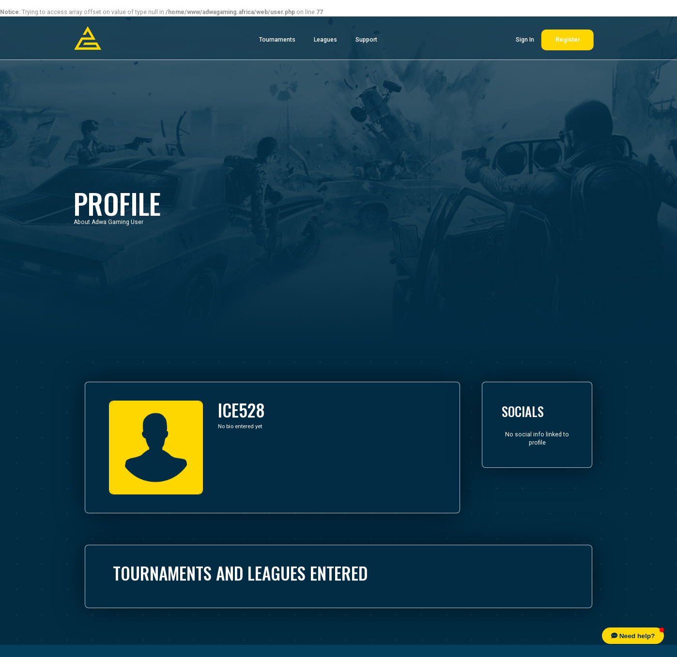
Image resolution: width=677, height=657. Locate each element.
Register (567, 39)
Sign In (525, 39)
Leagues (325, 39)
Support (366, 39)
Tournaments (277, 39)
